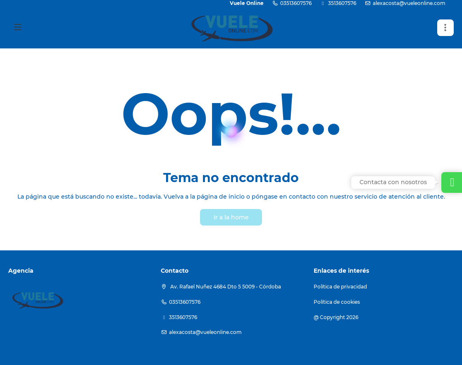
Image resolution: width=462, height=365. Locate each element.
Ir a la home (231, 217)
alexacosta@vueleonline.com (409, 3)
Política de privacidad (340, 286)
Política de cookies (337, 302)
